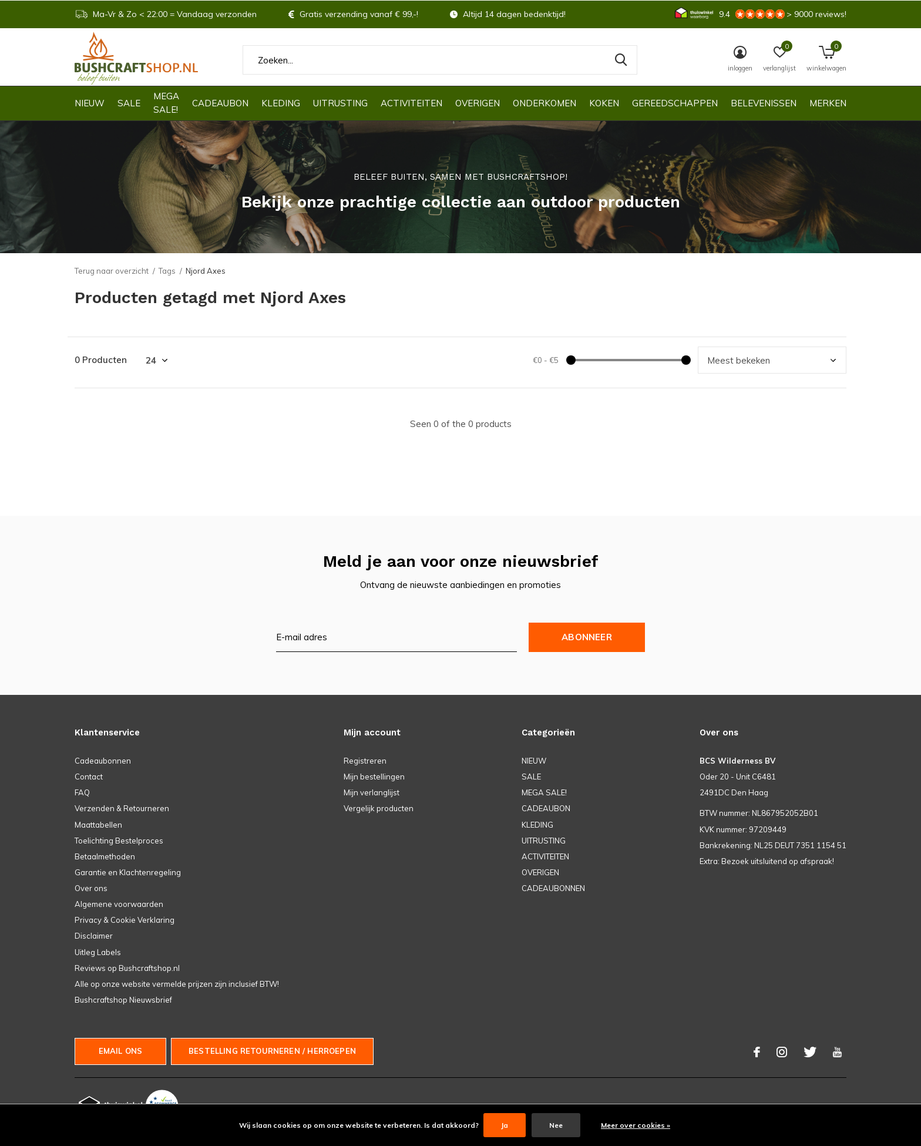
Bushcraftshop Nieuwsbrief (123, 999)
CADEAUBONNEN (553, 888)
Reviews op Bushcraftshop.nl (127, 968)
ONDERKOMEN (544, 103)
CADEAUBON (220, 103)
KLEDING (280, 103)
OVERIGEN (477, 103)
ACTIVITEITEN (411, 103)
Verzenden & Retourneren (122, 808)
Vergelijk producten (379, 808)
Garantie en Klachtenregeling (128, 872)
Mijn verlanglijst (371, 792)
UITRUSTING (340, 103)
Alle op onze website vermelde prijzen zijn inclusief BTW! (177, 984)
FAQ (82, 792)
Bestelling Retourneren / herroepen (272, 1051)
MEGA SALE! (166, 102)
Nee (556, 1125)
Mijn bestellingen (374, 776)
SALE (128, 103)
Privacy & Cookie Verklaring (124, 920)
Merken (827, 103)
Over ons (91, 888)
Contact (89, 776)
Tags (167, 270)
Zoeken (620, 60)
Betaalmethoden (105, 856)
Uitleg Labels (98, 952)
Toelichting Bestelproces (119, 840)
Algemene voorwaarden (119, 904)
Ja (504, 1125)
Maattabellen (98, 824)
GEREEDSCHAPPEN (675, 103)
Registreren (365, 760)
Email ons (121, 1051)
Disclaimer (94, 935)
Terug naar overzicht (112, 270)
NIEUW (90, 103)
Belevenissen (763, 103)
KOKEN (604, 103)
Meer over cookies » (635, 1125)
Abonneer (587, 637)
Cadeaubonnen (103, 760)
